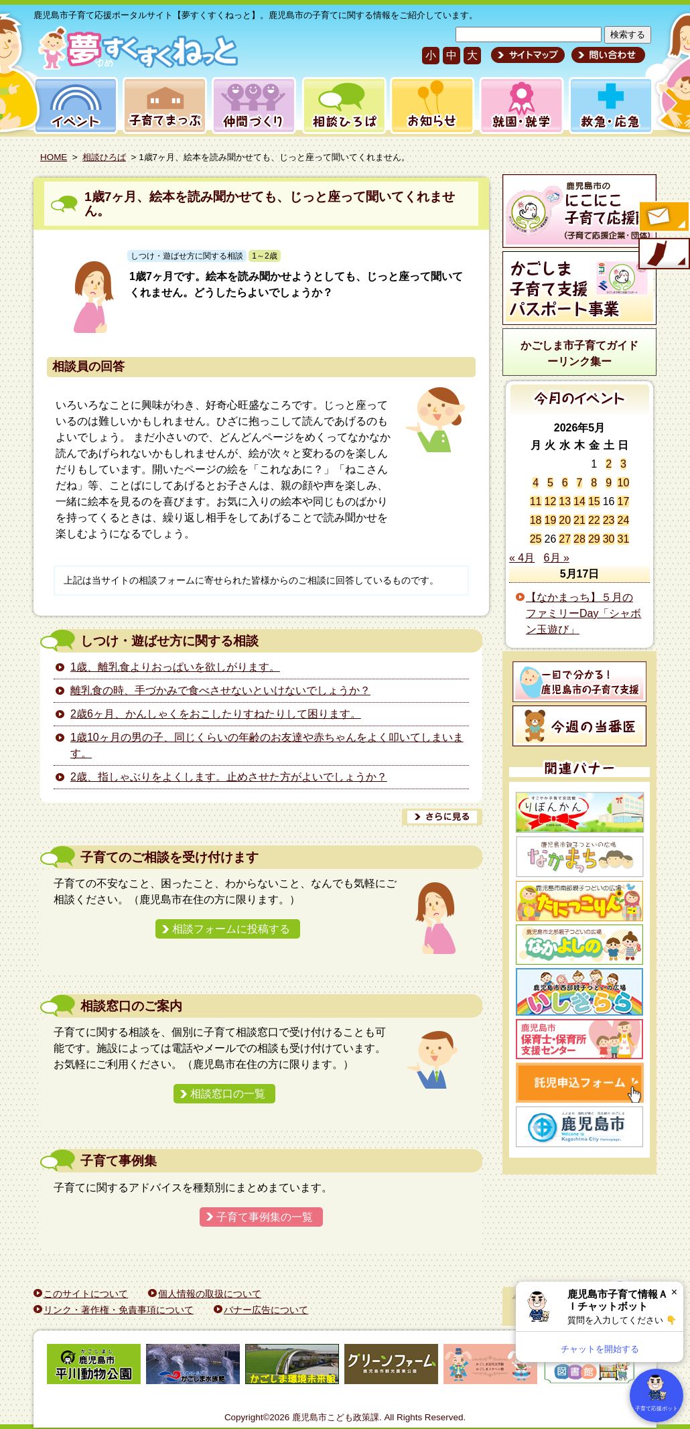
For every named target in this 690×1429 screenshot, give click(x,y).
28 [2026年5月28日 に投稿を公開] (579, 539)
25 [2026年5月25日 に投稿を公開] (536, 539)
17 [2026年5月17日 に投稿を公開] (623, 501)
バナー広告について (266, 1309)
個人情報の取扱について (209, 1293)
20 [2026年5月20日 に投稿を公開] (565, 520)
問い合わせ (606, 55)
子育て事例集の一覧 (264, 1217)
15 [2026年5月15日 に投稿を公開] (594, 501)
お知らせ (430, 105)
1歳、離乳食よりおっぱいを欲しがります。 (175, 667)
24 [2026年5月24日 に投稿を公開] (623, 520)
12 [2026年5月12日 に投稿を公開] (551, 501)
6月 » (556, 557)
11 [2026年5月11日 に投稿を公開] (536, 501)
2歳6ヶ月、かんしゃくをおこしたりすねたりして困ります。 (215, 714)
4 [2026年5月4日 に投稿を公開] (536, 482)
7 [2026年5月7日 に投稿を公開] (580, 482)
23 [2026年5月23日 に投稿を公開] (609, 520)
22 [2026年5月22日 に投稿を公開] (594, 520)
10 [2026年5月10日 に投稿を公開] (623, 482)
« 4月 (522, 557)
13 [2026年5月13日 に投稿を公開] (565, 501)
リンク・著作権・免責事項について (119, 1309)
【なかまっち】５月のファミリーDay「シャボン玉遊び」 (583, 613)
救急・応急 (610, 105)
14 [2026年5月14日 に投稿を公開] (579, 501)
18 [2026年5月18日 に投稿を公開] (536, 520)
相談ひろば (343, 105)
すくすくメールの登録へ (663, 217)
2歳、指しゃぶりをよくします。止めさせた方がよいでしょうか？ (228, 776)
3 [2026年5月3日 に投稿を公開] (623, 464)
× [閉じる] (674, 1292)
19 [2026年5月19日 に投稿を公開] (551, 520)
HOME (53, 157)
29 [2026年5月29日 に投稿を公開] (594, 539)
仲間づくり (253, 105)
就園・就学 (517, 105)
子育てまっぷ (162, 105)
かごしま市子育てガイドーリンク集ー (579, 353)
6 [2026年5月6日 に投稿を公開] (565, 482)
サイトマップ (528, 55)
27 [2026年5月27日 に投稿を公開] (565, 539)
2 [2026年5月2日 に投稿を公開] (609, 464)
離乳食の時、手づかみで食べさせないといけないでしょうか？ (220, 690)
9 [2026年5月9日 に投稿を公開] (609, 482)
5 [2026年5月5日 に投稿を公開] (550, 482)
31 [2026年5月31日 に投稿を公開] (623, 539)
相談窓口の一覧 (227, 1093)
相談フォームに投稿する (231, 929)
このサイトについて (86, 1293)
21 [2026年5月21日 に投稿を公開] (579, 520)
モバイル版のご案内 (663, 254)
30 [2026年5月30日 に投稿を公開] (609, 539)
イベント (73, 105)
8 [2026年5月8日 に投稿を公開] (594, 482)
